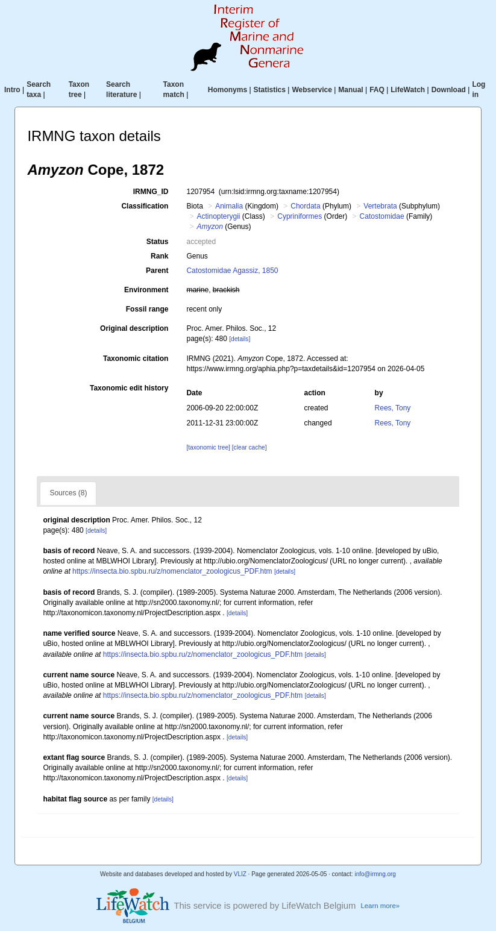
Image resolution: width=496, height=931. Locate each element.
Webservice (312, 90)
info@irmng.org (375, 874)
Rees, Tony (393, 408)
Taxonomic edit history (129, 388)
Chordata (305, 206)
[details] (239, 339)
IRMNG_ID (151, 191)
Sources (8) (68, 493)
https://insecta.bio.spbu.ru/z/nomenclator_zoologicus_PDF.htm (172, 571)
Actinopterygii (218, 216)
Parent (157, 270)
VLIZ (240, 874)
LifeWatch (408, 90)
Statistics (270, 90)
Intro (12, 90)
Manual (350, 90)
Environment (146, 290)
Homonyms (227, 90)
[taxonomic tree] (208, 447)
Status (157, 241)
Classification (144, 206)
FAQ (377, 90)
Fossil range (147, 309)
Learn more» (380, 905)
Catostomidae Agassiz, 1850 (232, 270)
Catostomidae (382, 216)
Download (449, 90)
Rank (159, 256)
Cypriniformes (299, 216)
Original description (134, 328)
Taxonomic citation (135, 358)
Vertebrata (380, 206)
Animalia (229, 206)
